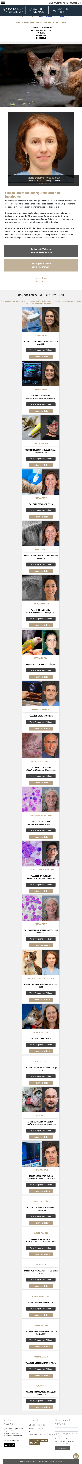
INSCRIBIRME (41, 38)
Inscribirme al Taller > (41, 357)
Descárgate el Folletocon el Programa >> (41, 265)
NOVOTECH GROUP (42, 1461)
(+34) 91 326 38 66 (37, 1425)
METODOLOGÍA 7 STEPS (41, 30)
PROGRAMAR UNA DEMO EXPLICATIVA (38, 1442)
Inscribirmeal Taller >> (41, 280)
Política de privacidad (55, 1461)
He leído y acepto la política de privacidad (66, 1435)
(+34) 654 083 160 (36, 1428)
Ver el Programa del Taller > (40, 350)
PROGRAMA (41, 35)
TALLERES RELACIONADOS (41, 28)
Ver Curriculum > (44, 183)
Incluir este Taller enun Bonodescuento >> (41, 251)
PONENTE (41, 33)
